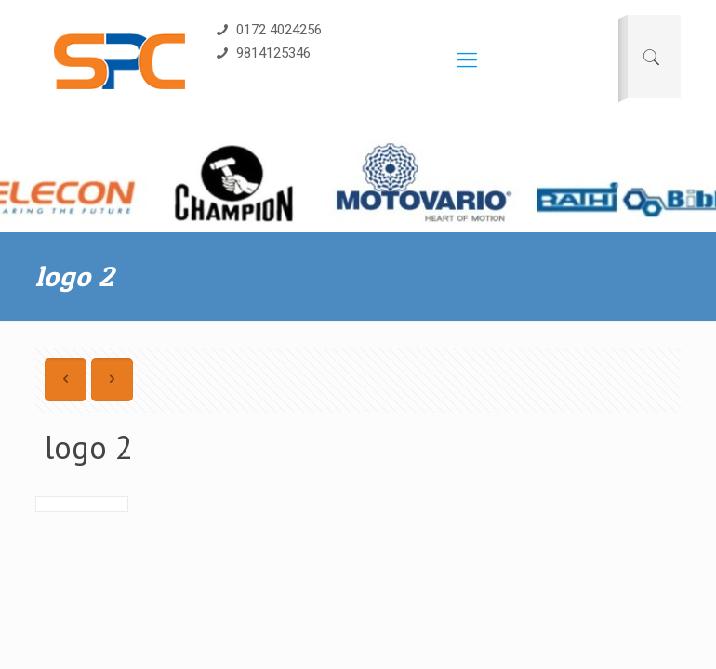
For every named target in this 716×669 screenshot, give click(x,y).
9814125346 (262, 53)
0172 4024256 (267, 29)
